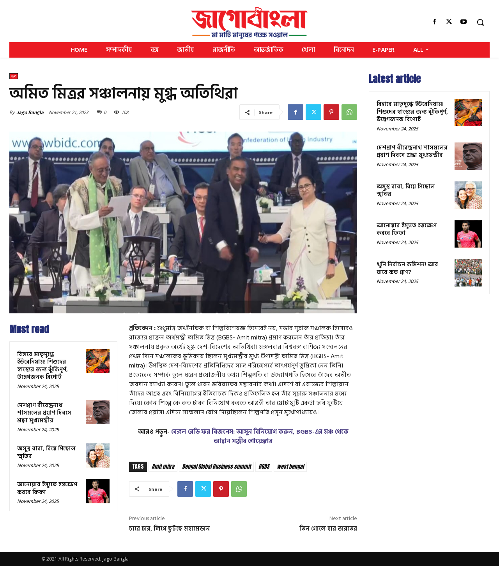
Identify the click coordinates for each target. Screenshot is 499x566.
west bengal (290, 466)
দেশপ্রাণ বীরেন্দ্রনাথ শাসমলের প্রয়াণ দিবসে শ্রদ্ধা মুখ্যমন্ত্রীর (44, 413)
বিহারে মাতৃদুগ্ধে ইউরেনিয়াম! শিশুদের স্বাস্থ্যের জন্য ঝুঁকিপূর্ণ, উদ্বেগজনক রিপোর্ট (42, 366)
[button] (480, 22)
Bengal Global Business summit (216, 466)
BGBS (263, 466)
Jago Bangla (30, 112)
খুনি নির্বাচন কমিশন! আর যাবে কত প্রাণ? (407, 268)
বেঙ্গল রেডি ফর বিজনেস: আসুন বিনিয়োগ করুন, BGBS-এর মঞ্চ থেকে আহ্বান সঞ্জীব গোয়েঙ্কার (260, 436)
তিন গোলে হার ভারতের (328, 529)
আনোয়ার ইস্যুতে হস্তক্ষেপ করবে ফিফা (47, 488)
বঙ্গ (13, 76)
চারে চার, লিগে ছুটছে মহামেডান (169, 529)
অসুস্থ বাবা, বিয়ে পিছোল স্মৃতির (46, 452)
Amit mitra (163, 466)
